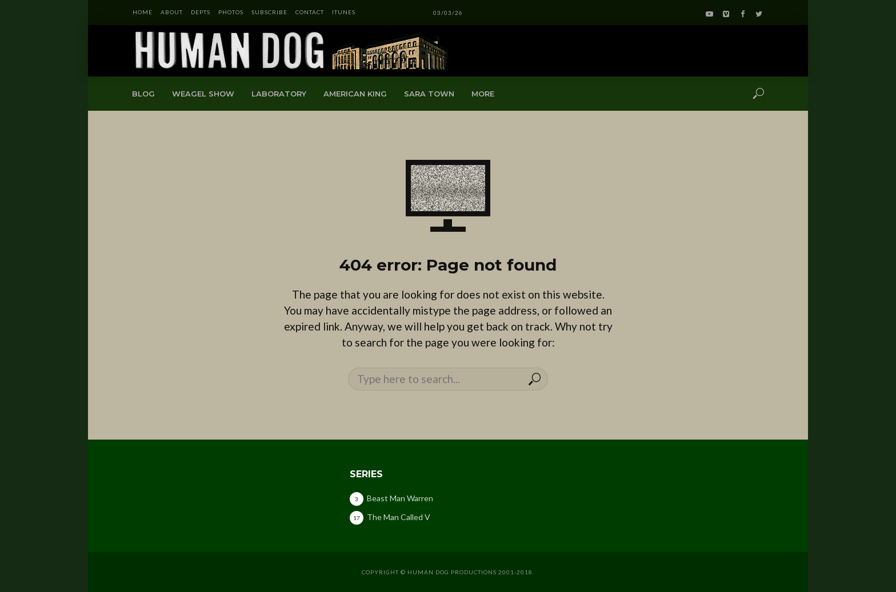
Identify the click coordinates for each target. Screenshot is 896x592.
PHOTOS (230, 12)
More (482, 93)
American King (355, 93)
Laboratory (278, 93)
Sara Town (429, 93)
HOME (143, 12)
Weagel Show (203, 93)
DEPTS (200, 12)
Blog (143, 93)
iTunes (343, 12)
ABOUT (172, 12)
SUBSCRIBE (269, 12)
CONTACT (309, 12)
